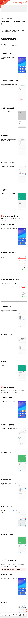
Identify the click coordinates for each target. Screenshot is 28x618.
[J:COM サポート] (3, 2)
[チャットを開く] (25, 610)
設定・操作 (14, 16)
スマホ (9, 16)
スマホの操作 (19, 16)
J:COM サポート (4, 16)
